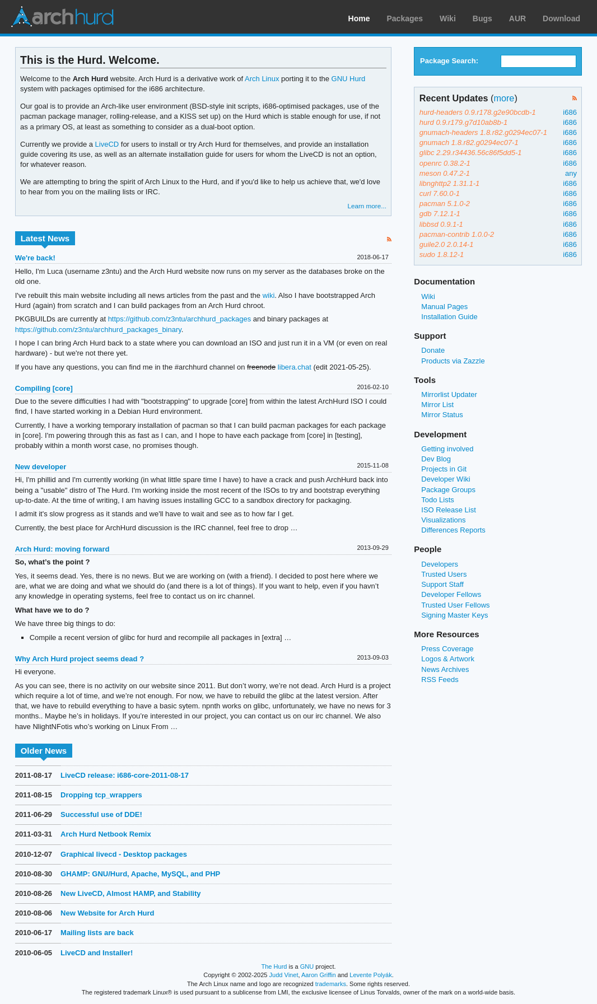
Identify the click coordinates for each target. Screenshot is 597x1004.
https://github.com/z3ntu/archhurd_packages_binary (98, 329)
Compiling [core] (44, 388)
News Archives (445, 669)
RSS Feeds (439, 679)
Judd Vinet (283, 975)
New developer (41, 467)
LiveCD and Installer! (96, 953)
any (571, 173)
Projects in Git (444, 469)
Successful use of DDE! (101, 814)
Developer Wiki (445, 479)
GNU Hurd (349, 78)
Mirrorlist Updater (449, 394)
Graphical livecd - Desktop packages (123, 854)
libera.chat (294, 367)
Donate (433, 350)
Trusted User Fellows (455, 605)
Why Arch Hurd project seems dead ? (79, 659)
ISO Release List (448, 510)
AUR (517, 18)
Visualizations (443, 520)
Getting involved (447, 449)
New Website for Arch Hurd (107, 913)
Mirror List (437, 404)
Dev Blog (436, 459)
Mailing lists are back (97, 932)
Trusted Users (444, 574)
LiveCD (107, 144)
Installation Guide (449, 316)
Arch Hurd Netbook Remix (105, 834)
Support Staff (442, 584)
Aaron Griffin (318, 975)
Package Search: (449, 61)
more (503, 98)
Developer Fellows (451, 594)
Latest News (45, 238)
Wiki (448, 18)
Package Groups (448, 489)
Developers (439, 564)
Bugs (482, 18)
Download (561, 18)
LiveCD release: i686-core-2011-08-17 (124, 775)
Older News (44, 750)
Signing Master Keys (454, 615)
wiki (269, 295)
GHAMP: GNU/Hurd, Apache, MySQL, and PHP (140, 874)
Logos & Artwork (447, 659)
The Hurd (274, 966)
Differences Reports (453, 530)
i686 (570, 112)
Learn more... (366, 205)
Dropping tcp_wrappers (101, 795)
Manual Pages (444, 306)
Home (359, 18)
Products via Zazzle (452, 361)
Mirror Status (442, 414)
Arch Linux (61, 17)
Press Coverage (447, 649)
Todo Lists (437, 500)
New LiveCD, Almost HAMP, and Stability (130, 893)
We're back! (35, 258)
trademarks (330, 983)
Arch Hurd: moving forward (62, 549)
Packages (405, 18)
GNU (307, 966)
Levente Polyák (370, 975)
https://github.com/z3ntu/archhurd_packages (179, 319)
